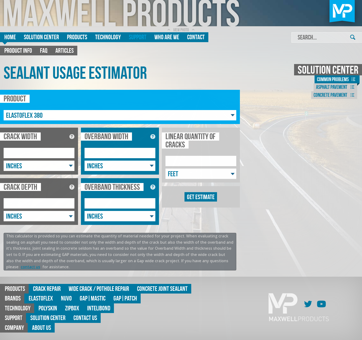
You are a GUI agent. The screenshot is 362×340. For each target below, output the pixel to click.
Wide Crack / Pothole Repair (99, 288)
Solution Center (41, 36)
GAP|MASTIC (92, 298)
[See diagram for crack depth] (71, 187)
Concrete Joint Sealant (162, 288)
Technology (108, 36)
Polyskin (48, 308)
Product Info (18, 50)
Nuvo (66, 298)
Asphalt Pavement (336, 87)
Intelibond (98, 308)
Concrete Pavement (335, 95)
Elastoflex (41, 298)
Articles (64, 50)
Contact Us (85, 317)
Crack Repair (47, 288)
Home (10, 36)
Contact (196, 36)
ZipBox (72, 308)
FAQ (43, 50)
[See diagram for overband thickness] (152, 187)
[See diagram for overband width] (152, 136)
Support (137, 36)
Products (77, 36)
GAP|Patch (125, 298)
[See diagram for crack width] (71, 136)
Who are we (166, 36)
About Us (41, 327)
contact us (30, 266)
